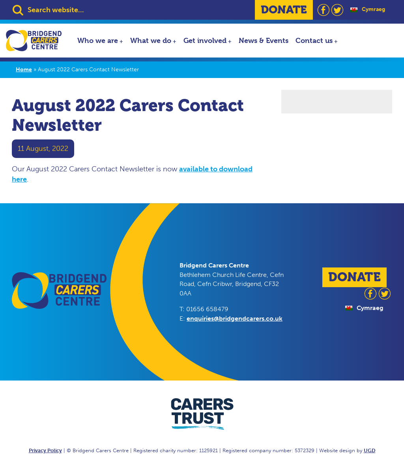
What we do (150, 40)
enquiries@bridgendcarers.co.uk (234, 318)
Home (24, 69)
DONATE (284, 9)
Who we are (97, 40)
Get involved (204, 40)
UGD (370, 450)
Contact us (314, 40)
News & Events (263, 40)
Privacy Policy (45, 450)
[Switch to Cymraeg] (367, 10)
